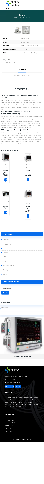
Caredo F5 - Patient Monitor (28, 251)
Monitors (12, 104)
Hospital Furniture (8, 286)
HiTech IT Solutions (25, 481)
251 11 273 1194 (13, 421)
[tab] (22, 111)
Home (15, 17)
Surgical (5, 316)
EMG (5, 303)
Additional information (22, 117)
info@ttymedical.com (13, 424)
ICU (4, 290)
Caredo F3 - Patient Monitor (28, 215)
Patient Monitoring (8, 307)
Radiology (6, 312)
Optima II (5, 249)
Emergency (6, 282)
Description (22, 111)
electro (8, 104)
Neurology (6, 294)
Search (5, 335)
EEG (20, 17)
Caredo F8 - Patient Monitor (5, 215)
